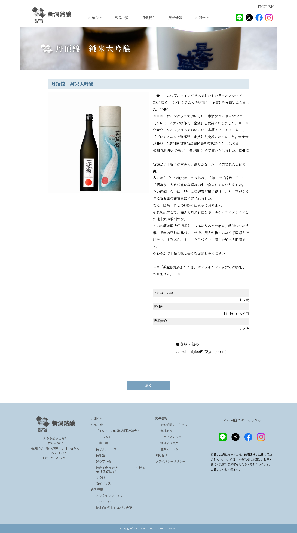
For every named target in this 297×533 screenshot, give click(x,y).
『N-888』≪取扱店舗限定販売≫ (118, 430)
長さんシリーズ (106, 449)
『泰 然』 (114, 443)
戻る (148, 385)
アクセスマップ (170, 437)
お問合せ (202, 17)
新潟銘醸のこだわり (173, 424)
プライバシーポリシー (170, 461)
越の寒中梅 (103, 461)
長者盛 (100, 455)
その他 (100, 477)
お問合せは (242, 419)
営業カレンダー (170, 449)
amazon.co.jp (105, 501)
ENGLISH (266, 6)
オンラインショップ (109, 495)
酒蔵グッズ (103, 483)
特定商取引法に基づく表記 (114, 507)
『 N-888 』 (103, 437)
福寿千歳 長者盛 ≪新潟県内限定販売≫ (120, 469)
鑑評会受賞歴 (169, 443)
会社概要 (166, 430)
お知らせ (95, 17)
